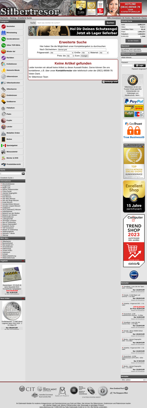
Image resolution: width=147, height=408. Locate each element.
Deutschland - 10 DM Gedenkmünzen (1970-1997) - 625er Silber (132, 358)
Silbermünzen (9, 76)
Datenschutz (6, 249)
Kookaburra (6, 195)
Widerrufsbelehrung (9, 256)
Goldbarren (8, 102)
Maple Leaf (6, 188)
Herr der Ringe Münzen (10, 200)
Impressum (6, 252)
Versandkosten (7, 247)
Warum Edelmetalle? (9, 224)
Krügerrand (6, 186)
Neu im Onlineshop (9, 222)
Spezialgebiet (9, 145)
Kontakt (5, 254)
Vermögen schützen (9, 221)
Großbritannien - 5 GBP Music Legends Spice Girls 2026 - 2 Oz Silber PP (12, 323)
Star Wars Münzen (8, 199)
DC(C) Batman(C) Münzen (11, 210)
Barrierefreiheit (7, 243)
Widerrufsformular (8, 258)
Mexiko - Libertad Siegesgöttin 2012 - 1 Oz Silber (131, 367)
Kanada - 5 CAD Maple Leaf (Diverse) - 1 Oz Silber (131, 295)
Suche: (33, 23)
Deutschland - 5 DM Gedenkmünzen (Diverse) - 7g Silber (132, 314)
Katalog (13, 18)
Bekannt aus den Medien (11, 213)
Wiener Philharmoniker (10, 189)
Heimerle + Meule (8, 233)
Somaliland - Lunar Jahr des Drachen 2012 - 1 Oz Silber (131, 323)
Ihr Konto (126, 18)
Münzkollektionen (8, 184)
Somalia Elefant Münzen (10, 204)
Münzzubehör (9, 152)
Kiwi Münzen (6, 197)
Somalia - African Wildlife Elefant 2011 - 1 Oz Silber (132, 331)
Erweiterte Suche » (7, 178)
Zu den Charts (133, 41)
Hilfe (109, 18)
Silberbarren (9, 89)
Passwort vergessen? (139, 69)
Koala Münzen (7, 202)
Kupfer (6, 120)
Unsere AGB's (7, 250)
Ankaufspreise (7, 211)
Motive (6, 139)
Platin (6, 114)
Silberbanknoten (10, 83)
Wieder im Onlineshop (10, 230)
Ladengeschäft (7, 219)
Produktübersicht (11, 164)
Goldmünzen (9, 95)
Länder (6, 127)
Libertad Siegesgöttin (9, 193)
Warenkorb (135, 18)
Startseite (4, 18)
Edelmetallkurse (7, 217)
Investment (116, 18)
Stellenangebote (8, 231)
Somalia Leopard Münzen (11, 206)
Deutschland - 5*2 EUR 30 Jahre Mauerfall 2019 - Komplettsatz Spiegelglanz (12, 287)
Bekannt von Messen (9, 215)
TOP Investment (8, 228)
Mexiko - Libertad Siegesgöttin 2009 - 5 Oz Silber (131, 340)
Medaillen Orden (10, 133)
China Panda (6, 191)
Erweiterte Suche (25, 18)
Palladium (8, 108)
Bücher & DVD (9, 158)
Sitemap (5, 235)
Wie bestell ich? (7, 245)
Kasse (144, 18)
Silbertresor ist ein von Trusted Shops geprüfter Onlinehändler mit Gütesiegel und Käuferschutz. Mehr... (133, 91)
